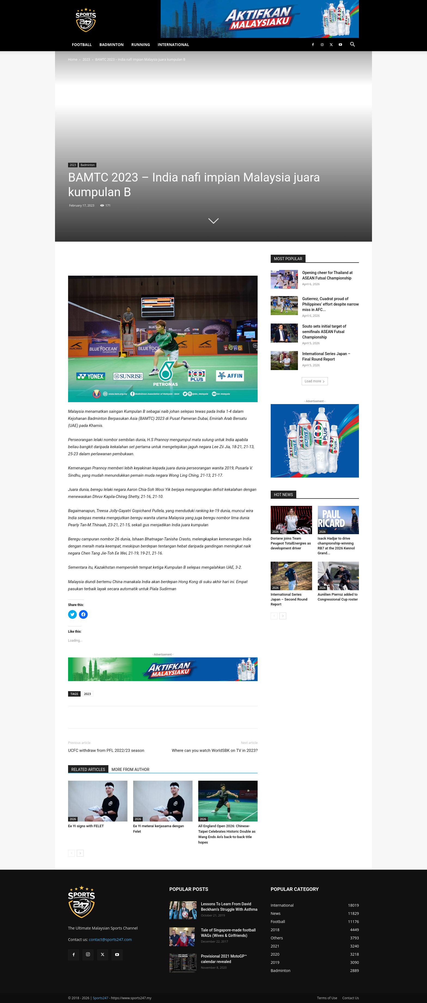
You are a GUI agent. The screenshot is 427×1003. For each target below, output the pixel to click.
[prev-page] (71, 853)
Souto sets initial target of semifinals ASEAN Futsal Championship (324, 331)
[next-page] (80, 853)
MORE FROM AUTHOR (130, 769)
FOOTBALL (82, 44)
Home (72, 59)
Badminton (88, 165)
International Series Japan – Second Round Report (289, 599)
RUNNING (140, 44)
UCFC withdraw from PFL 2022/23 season (106, 750)
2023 (86, 59)
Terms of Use (327, 998)
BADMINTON (111, 44)
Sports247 (100, 998)
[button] (352, 45)
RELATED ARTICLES (88, 769)
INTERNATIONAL (173, 44)
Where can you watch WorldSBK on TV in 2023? (215, 750)
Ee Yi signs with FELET (86, 826)
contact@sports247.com (110, 939)
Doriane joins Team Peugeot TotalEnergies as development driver (291, 543)
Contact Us (350, 998)
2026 (73, 819)
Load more (315, 381)
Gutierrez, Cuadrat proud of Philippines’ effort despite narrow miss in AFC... (330, 304)
